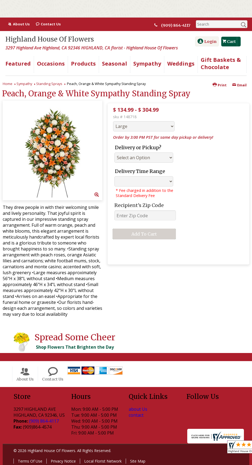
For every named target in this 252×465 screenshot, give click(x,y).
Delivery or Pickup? (138, 147)
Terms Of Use (30, 461)
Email (239, 85)
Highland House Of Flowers (49, 39)
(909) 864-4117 (177, 25)
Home (7, 83)
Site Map (137, 461)
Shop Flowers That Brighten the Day (75, 347)
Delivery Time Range (140, 171)
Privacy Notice (63, 461)
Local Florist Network (103, 461)
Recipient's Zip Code (139, 205)
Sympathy (24, 83)
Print (220, 85)
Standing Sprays (49, 83)
